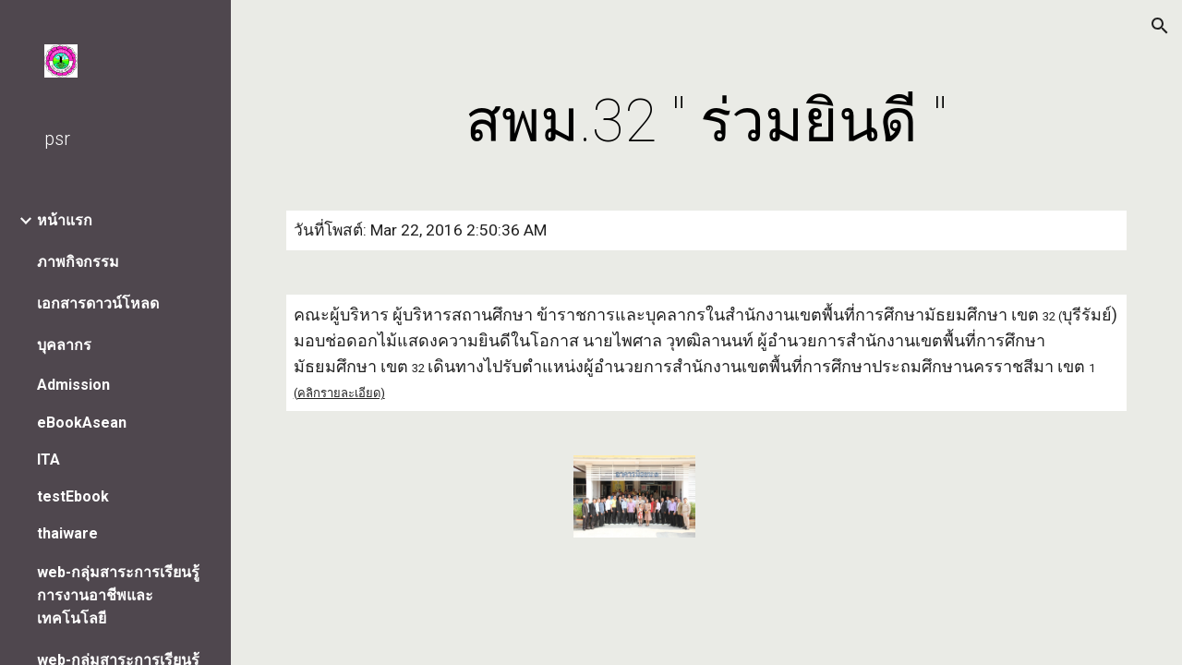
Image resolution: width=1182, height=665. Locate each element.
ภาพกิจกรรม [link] (78, 262)
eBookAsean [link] (82, 422)
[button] (1160, 26)
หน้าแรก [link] (64, 220)
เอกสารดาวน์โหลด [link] (98, 303)
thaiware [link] (67, 533)
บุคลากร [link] (64, 345)
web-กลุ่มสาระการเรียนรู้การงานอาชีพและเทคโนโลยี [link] (118, 595)
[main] (706, 122)
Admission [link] (73, 384)
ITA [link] (48, 459)
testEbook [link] (73, 496)
